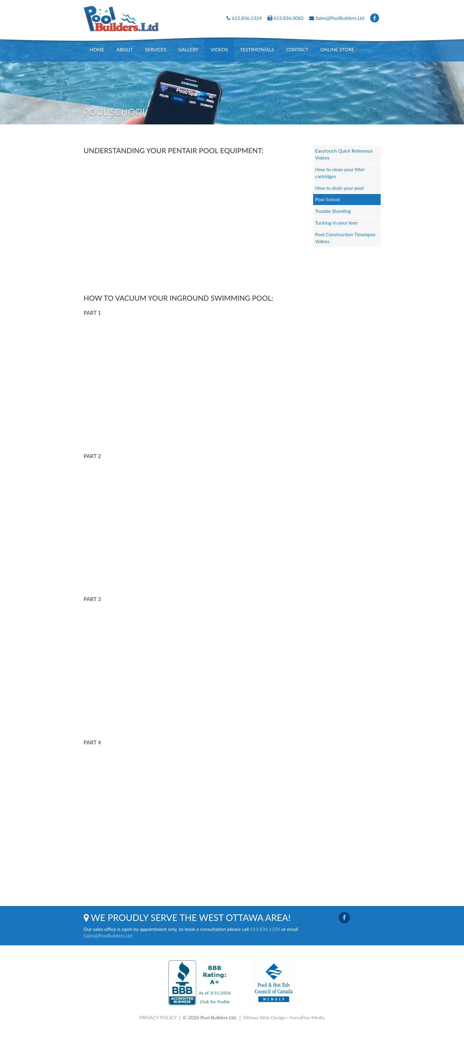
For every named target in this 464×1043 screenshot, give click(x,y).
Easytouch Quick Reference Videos (344, 154)
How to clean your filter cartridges (340, 172)
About (124, 49)
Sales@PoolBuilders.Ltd (340, 18)
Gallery (188, 49)
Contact (297, 49)
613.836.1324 (247, 18)
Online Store (337, 49)
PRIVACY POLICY (158, 1017)
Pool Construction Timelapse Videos (345, 237)
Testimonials (257, 49)
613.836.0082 (289, 18)
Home (97, 49)
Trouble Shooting (333, 211)
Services (155, 49)
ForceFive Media (307, 1017)
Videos (219, 49)
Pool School (327, 199)
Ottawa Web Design (264, 1017)
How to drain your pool (339, 188)
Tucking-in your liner (336, 222)
